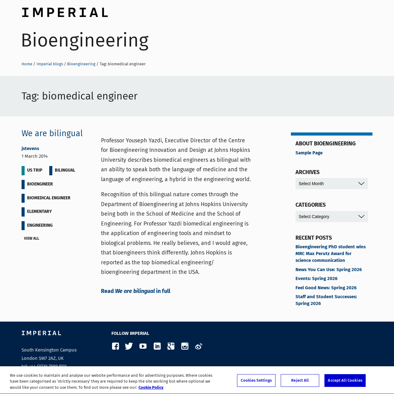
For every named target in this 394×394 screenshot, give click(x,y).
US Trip (34, 170)
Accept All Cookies (345, 382)
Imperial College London (65, 11)
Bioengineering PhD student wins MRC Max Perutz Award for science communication (331, 253)
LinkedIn (157, 346)
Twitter (129, 346)
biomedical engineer (48, 198)
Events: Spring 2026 (316, 278)
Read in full (135, 291)
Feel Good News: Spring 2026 (326, 288)
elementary (39, 211)
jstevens (30, 148)
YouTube (143, 346)
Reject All (300, 382)
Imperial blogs (50, 64)
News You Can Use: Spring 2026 (329, 270)
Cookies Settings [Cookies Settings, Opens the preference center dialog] (256, 382)
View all (33, 239)
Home (27, 64)
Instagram (184, 346)
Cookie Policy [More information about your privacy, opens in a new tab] (151, 390)
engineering (40, 225)
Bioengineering (84, 40)
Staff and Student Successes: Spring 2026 (326, 300)
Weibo (198, 346)
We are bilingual (52, 133)
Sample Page (309, 153)
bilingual (65, 170)
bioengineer (40, 184)
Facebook (115, 346)
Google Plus (171, 346)
